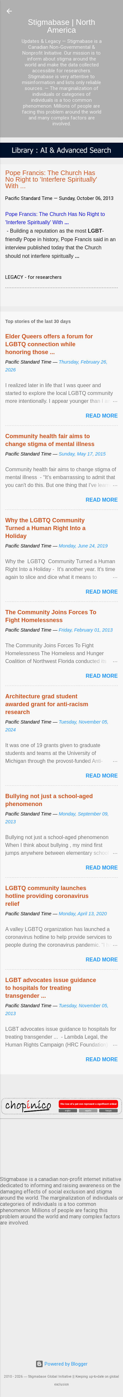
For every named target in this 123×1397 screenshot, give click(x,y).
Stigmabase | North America (61, 26)
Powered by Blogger (61, 1364)
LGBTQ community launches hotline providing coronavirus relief (47, 896)
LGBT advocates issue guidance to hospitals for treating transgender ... (50, 988)
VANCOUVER (61, 1146)
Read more (102, 416)
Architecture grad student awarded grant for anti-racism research (46, 704)
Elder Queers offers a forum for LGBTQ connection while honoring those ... (49, 344)
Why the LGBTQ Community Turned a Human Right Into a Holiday (45, 528)
